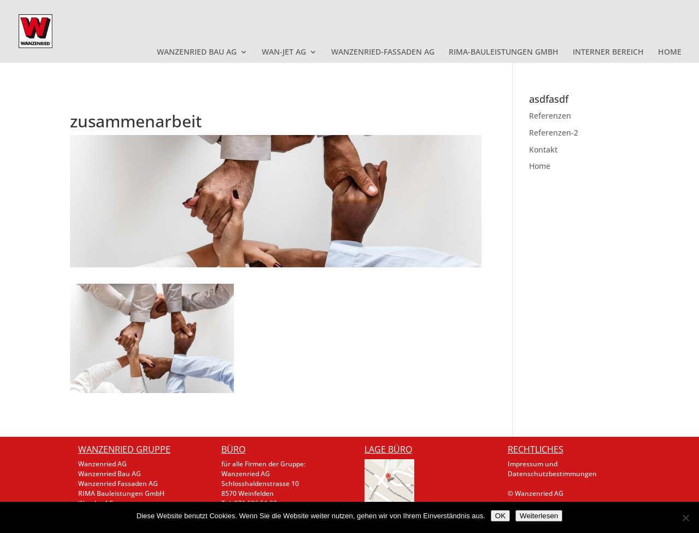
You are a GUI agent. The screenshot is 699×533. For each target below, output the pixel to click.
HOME (670, 52)
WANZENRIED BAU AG (197, 52)
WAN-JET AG (284, 52)
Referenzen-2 (553, 132)
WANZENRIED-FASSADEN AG (382, 52)
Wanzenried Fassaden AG (118, 483)
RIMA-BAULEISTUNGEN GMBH (504, 52)
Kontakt (543, 149)
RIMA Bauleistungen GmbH (121, 493)
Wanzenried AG (102, 463)
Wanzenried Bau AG (109, 473)
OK (500, 516)
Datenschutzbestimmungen (552, 473)
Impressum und (532, 463)
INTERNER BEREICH (608, 52)
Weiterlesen (539, 516)
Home (539, 166)
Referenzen (550, 115)
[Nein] (685, 517)
